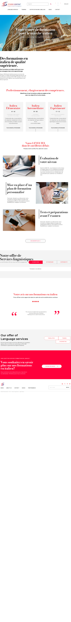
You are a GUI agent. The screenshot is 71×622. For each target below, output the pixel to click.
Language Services (13, 9)
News (50, 9)
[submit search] (50, 4)
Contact (57, 9)
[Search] (37, 4)
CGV (10, 391)
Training (23, 9)
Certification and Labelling (37, 9)
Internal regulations (15, 391)
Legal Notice (22, 391)
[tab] (36, 262)
